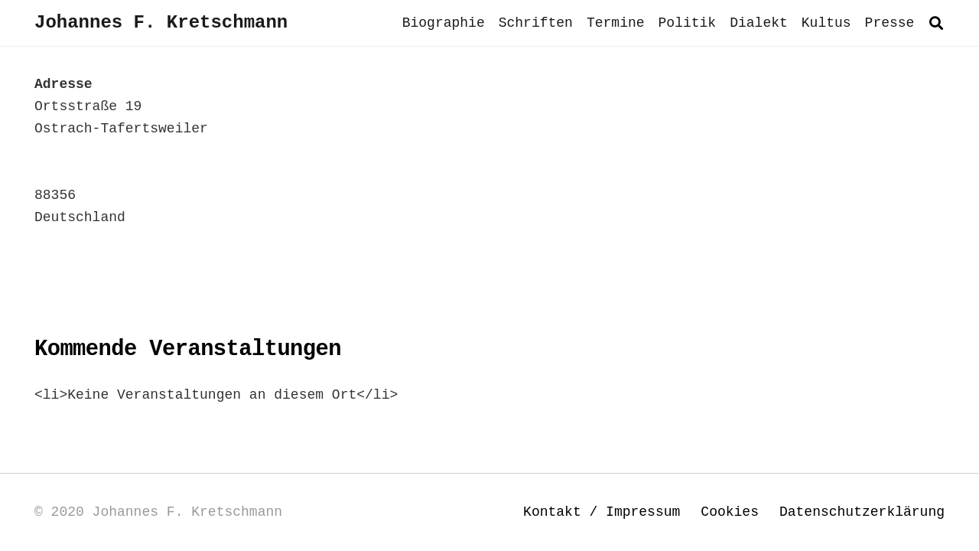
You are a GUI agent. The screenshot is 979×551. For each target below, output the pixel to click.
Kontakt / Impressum (601, 512)
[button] (936, 23)
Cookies (730, 512)
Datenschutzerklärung (862, 512)
